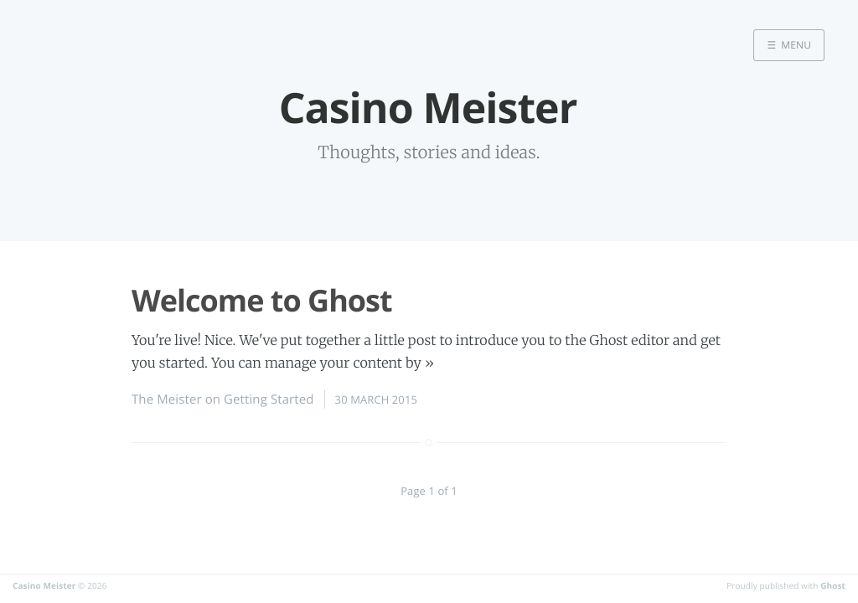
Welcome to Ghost (262, 300)
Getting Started (269, 399)
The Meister (167, 399)
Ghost (832, 585)
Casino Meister (44, 585)
